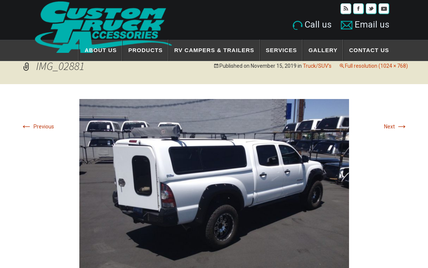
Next (396, 127)
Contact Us (369, 50)
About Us (101, 50)
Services (281, 50)
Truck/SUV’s (317, 66)
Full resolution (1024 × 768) (376, 66)
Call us (312, 24)
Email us (365, 24)
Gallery (322, 50)
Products (145, 50)
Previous (37, 127)
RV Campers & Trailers (214, 50)
